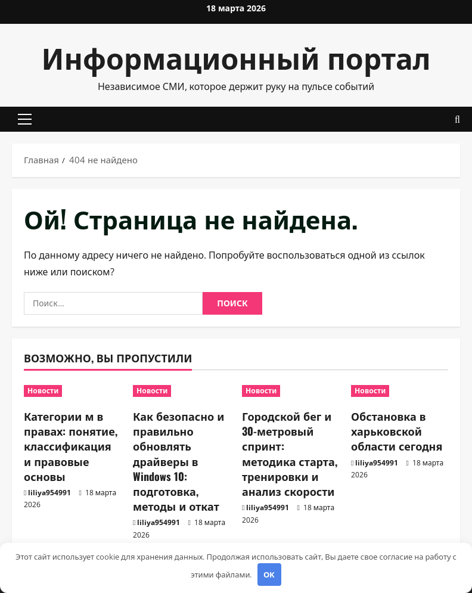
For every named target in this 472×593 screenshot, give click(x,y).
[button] (25, 119)
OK (269, 574)
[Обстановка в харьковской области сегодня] (399, 391)
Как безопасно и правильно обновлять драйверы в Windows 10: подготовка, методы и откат (178, 461)
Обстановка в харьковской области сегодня (396, 431)
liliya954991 (49, 493)
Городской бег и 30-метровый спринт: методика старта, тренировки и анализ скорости (289, 453)
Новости (42, 391)
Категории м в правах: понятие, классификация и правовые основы (70, 446)
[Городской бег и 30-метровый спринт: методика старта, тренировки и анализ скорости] (290, 391)
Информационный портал (236, 57)
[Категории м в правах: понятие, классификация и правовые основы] (72, 391)
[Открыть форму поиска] (457, 119)
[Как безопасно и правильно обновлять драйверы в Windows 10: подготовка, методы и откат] (181, 391)
